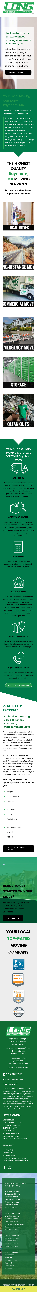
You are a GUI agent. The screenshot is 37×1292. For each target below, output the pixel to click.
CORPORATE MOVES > (11, 1125)
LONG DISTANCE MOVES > (13, 1122)
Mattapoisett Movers (13, 1213)
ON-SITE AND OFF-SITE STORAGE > (16, 1139)
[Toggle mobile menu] (33, 14)
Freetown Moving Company (12, 1284)
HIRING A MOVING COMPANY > (14, 1158)
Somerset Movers (12, 1238)
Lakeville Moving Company (23, 1284)
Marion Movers (11, 1207)
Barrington (9, 1268)
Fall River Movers (11, 1197)
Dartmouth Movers (12, 1194)
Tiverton (8, 1257)
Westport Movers (12, 1191)
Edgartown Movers (12, 1227)
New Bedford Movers (13, 1199)
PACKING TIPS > (9, 1155)
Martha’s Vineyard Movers (15, 1224)
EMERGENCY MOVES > (11, 1128)
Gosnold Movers (11, 1219)
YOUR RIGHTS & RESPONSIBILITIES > (16, 1161)
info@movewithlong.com (13, 1080)
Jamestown (9, 1266)
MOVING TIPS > (8, 1153)
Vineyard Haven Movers (14, 1229)
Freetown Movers (12, 1202)
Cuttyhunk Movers (12, 1221)
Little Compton (11, 1260)
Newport (8, 1263)
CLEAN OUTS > (8, 1131)
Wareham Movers (12, 1216)
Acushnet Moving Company (24, 1285)
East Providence (11, 1252)
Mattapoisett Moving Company (13, 1285)
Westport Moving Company (9, 1282)
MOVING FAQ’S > (9, 1150)
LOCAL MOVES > (9, 1120)
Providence (9, 1255)
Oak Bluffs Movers (12, 1235)
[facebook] (4, 1167)
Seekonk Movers (11, 1246)
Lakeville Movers (11, 1205)
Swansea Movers (11, 1241)
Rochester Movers (12, 1243)
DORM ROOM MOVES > (11, 1136)
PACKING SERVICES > (11, 1133)
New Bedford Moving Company (20, 1282)
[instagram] (9, 1167)
